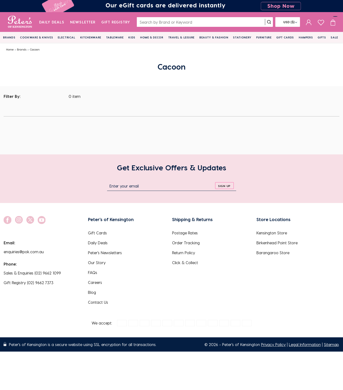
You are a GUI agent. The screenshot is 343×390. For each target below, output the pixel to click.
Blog (92, 292)
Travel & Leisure (181, 37)
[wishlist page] (321, 22)
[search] (269, 22)
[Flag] (287, 22)
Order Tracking (186, 242)
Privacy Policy (273, 344)
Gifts (322, 37)
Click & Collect (185, 262)
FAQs (92, 272)
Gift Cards (285, 37)
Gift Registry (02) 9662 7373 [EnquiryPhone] (28, 282)
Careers (95, 282)
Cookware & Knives (36, 37)
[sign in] (309, 22)
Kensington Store (271, 233)
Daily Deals (52, 22)
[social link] (7, 220)
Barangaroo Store (272, 252)
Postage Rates (185, 233)
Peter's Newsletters (105, 252)
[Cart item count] (333, 22)
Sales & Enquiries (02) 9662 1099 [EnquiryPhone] (32, 273)
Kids (131, 37)
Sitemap (331, 344)
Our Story (97, 262)
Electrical (66, 37)
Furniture (264, 37)
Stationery (242, 37)
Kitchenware (90, 37)
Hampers (306, 37)
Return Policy (183, 252)
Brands (9, 37)
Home (10, 49)
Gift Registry (115, 22)
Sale (334, 37)
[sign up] (224, 185)
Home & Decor (151, 37)
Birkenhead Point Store (277, 242)
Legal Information (305, 344)
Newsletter (82, 22)
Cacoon (35, 49)
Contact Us (98, 302)
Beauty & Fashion (213, 37)
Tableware (115, 37)
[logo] (19, 22)
